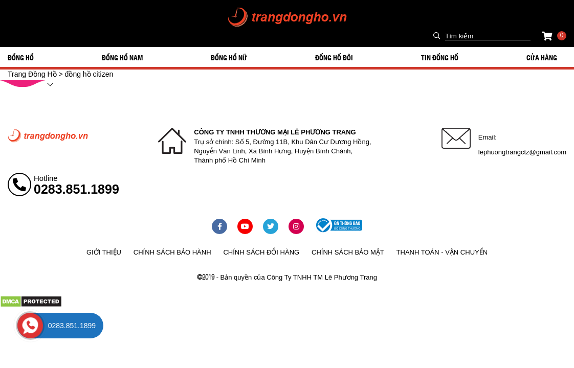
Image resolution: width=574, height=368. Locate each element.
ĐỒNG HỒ (21, 57)
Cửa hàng (541, 57)
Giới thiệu (103, 252)
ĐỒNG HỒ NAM (122, 57)
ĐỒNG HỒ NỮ (229, 57)
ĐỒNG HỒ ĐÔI (334, 57)
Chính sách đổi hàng (261, 252)
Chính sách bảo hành (172, 252)
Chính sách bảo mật (348, 252)
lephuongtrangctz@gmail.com (522, 152)
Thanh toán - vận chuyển (442, 252)
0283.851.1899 (76, 189)
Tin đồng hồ (439, 57)
